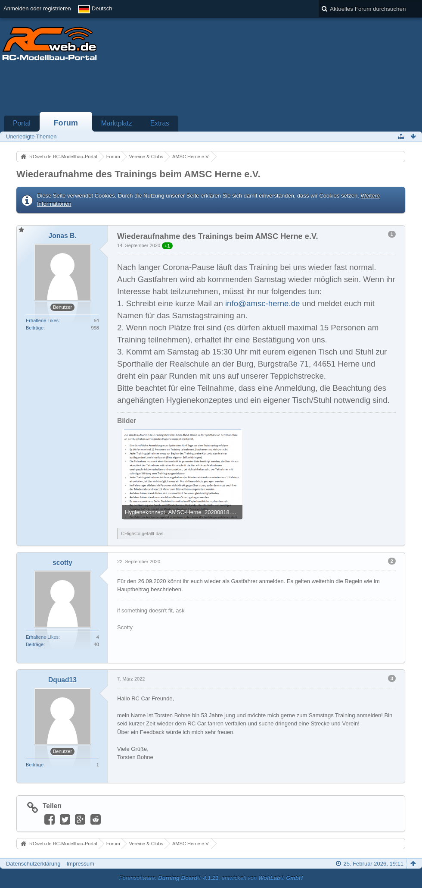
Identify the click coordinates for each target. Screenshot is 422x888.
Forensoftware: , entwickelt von (211, 878)
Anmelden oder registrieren (37, 8)
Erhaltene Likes (42, 320)
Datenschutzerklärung (33, 863)
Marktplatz (116, 123)
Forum (65, 123)
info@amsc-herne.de (262, 303)
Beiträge (34, 327)
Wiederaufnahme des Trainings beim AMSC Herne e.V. (138, 174)
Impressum (80, 863)
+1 (167, 245)
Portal (22, 123)
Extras (159, 123)
